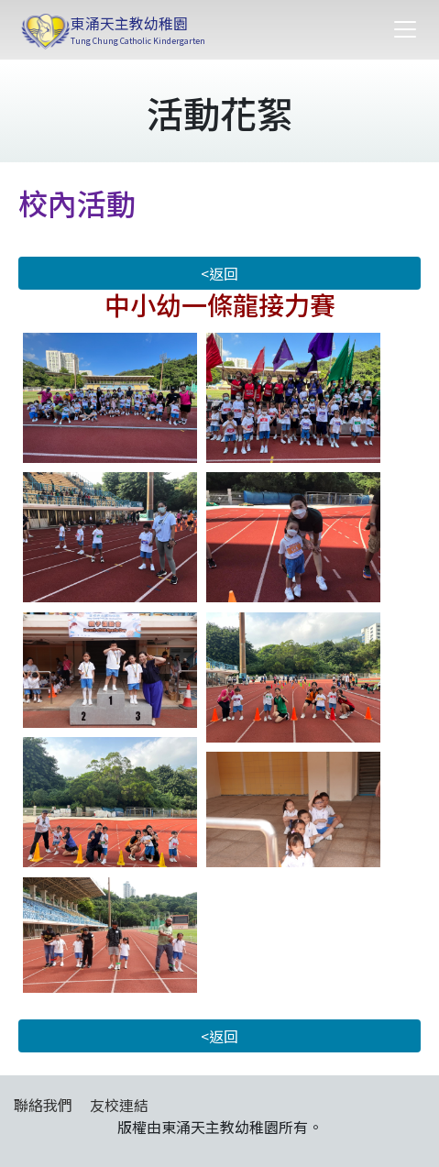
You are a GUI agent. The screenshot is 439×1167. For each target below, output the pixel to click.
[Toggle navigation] (405, 29)
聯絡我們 (43, 1105)
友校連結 (119, 1105)
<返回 (219, 273)
